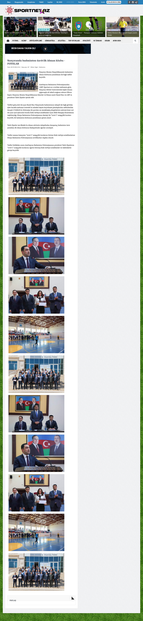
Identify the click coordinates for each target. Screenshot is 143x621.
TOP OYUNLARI (74, 41)
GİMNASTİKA (50, 41)
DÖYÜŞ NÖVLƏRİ (35, 41)
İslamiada (93, 2)
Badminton (42, 67)
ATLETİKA (61, 41)
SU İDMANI (98, 41)
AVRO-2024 (70, 2)
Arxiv (103, 2)
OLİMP (23, 41)
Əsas (9, 2)
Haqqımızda (19, 2)
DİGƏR (107, 41)
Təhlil (41, 2)
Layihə (50, 2)
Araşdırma (31, 2)
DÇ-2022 (59, 2)
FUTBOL (15, 41)
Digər (36, 67)
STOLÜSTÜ (86, 41)
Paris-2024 (82, 2)
